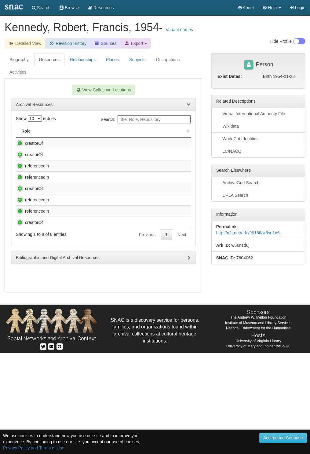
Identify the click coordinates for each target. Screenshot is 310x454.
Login (297, 7)
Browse (69, 7)
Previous (147, 350)
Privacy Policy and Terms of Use (33, 447)
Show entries (36, 118)
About (246, 7)
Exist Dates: (229, 76)
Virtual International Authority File (250, 113)
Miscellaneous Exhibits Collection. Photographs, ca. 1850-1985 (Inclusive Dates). (85, 196)
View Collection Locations (103, 89)
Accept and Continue (283, 437)
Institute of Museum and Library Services (258, 423)
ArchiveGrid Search (238, 182)
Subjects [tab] (137, 59)
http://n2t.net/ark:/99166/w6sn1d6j (248, 232)
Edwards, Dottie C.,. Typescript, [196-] (85, 143)
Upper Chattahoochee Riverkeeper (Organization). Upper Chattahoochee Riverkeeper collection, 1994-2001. (84, 332)
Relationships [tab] (83, 59)
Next (181, 350)
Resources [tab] (49, 59)
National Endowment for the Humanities (258, 429)
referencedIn (31, 190)
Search (41, 7)
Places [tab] (112, 59)
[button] (272, 7)
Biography (19, 59)
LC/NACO (229, 151)
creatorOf (28, 143)
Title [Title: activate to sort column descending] (56, 131)
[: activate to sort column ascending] (185, 131)
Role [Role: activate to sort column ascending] (26, 131)
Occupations (168, 59)
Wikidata (227, 126)
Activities (17, 72)
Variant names (179, 29)
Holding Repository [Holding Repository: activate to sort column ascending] (152, 131)
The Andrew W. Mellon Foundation (258, 418)
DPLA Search (232, 195)
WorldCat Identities (237, 138)
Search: (145, 119)
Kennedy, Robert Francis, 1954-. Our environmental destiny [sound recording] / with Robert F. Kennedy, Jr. (85, 172)
